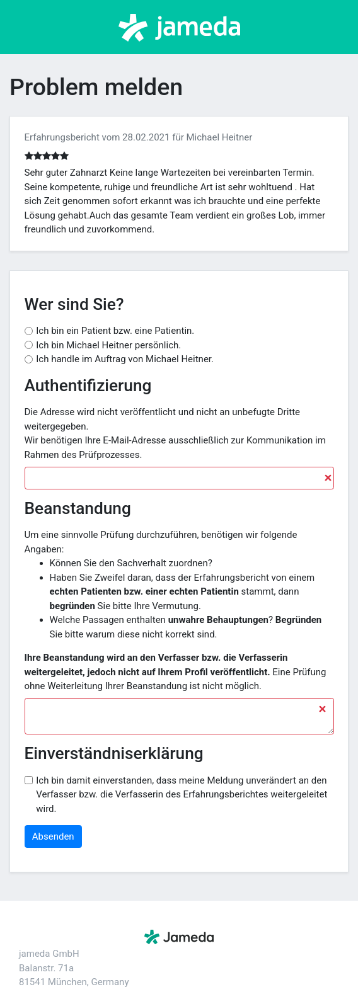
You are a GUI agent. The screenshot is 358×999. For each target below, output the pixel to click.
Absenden (53, 836)
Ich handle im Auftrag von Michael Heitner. (125, 359)
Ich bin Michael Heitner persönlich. (108, 345)
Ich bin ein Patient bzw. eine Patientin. (115, 330)
